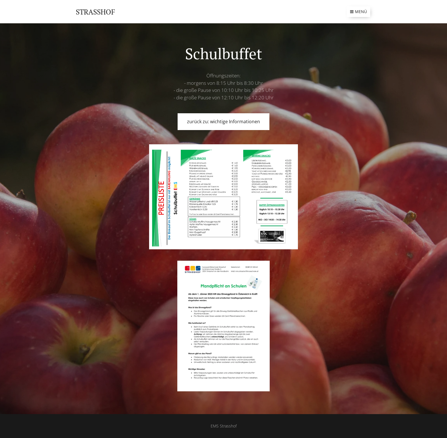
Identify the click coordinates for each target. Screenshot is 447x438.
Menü (358, 11)
